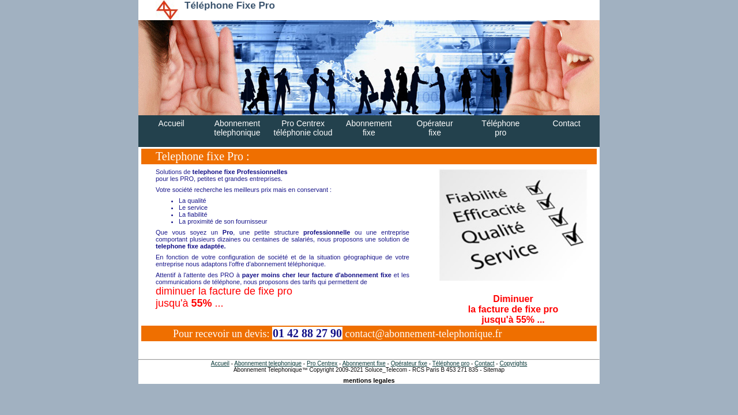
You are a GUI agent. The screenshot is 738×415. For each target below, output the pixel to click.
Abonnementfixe (368, 128)
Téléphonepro (500, 128)
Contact (566, 123)
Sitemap (493, 370)
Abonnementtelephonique (237, 128)
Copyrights (513, 363)
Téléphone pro (451, 363)
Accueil (171, 123)
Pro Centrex (322, 363)
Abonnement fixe (364, 363)
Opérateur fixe (409, 363)
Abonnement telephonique (268, 363)
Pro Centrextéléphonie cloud (303, 128)
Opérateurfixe (435, 128)
